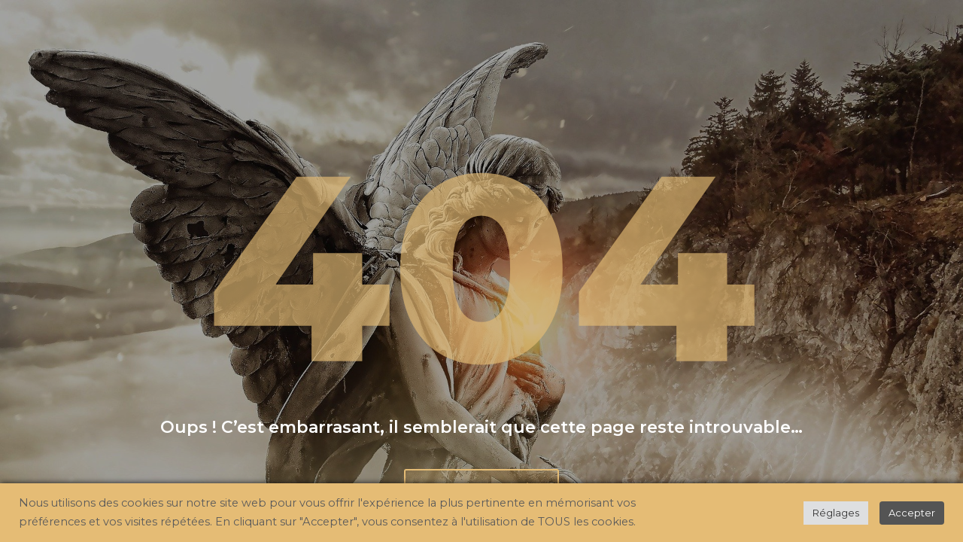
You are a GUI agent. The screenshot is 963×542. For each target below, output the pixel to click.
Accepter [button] (912, 513)
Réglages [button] (836, 513)
